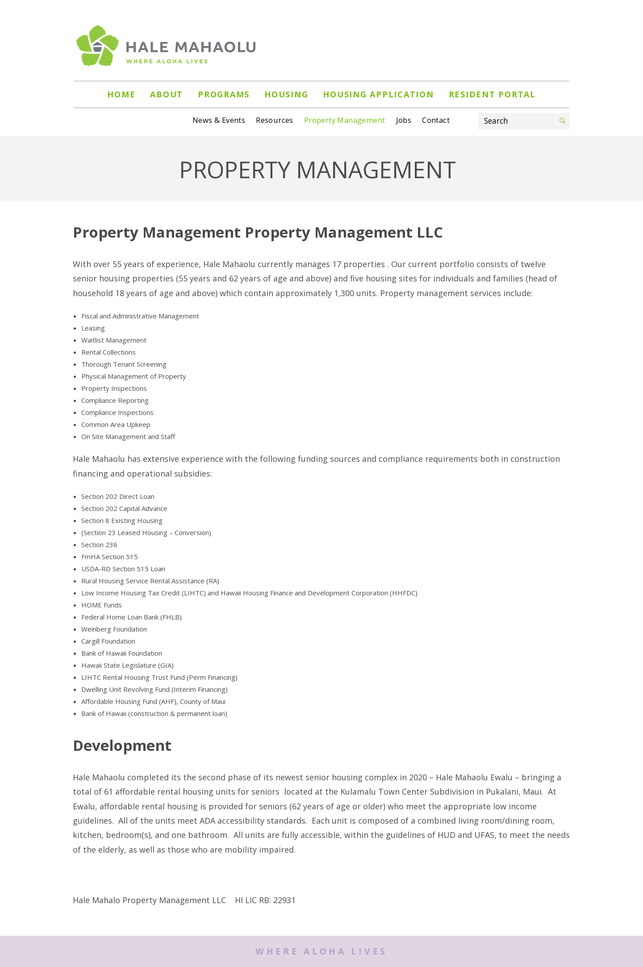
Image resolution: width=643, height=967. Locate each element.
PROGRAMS (224, 94)
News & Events (218, 120)
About (166, 94)
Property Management (344, 120)
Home (121, 94)
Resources (274, 120)
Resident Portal (492, 94)
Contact (436, 120)
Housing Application (378, 94)
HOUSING (286, 94)
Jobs (404, 120)
